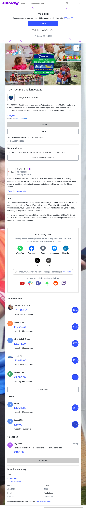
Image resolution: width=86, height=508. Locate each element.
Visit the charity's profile (43, 30)
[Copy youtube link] (22, 283)
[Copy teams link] (38, 283)
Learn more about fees (43, 502)
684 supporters (21, 118)
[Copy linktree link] (47, 284)
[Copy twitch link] (63, 283)
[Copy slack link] (30, 283)
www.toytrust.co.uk (24, 175)
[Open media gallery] (43, 64)
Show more (45, 390)
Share (43, 23)
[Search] (67, 3)
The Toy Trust (32, 98)
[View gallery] (76, 48)
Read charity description (17, 191)
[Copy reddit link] (55, 283)
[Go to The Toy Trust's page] (11, 172)
